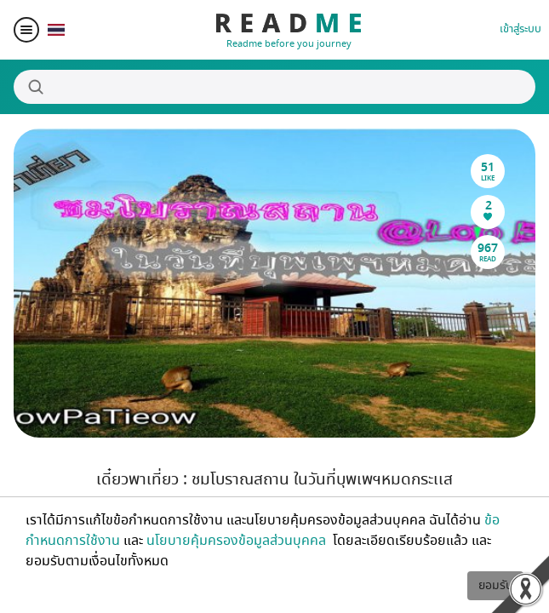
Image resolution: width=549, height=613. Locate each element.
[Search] (274, 87)
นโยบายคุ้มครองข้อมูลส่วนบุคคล (237, 540)
